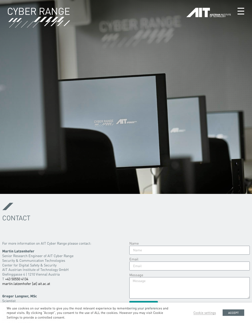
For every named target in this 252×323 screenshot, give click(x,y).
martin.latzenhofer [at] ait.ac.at (26, 283)
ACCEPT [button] (233, 313)
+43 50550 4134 (16, 278)
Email (133, 259)
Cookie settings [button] (204, 313)
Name (134, 243)
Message (136, 275)
